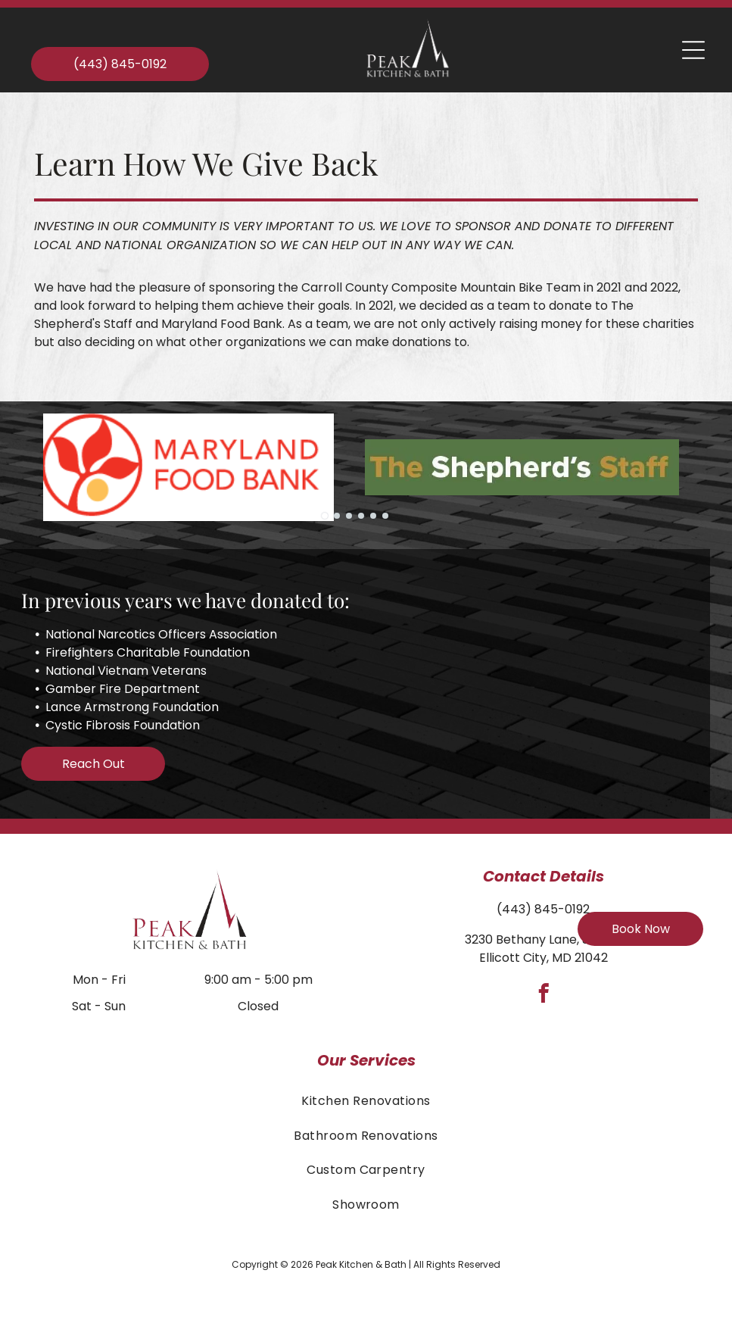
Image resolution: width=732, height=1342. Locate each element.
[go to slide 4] (361, 516)
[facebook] (543, 996)
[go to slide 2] (337, 516)
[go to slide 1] (325, 516)
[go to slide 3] (349, 516)
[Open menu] (693, 50)
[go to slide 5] (373, 516)
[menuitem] (366, 1101)
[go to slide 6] (385, 516)
